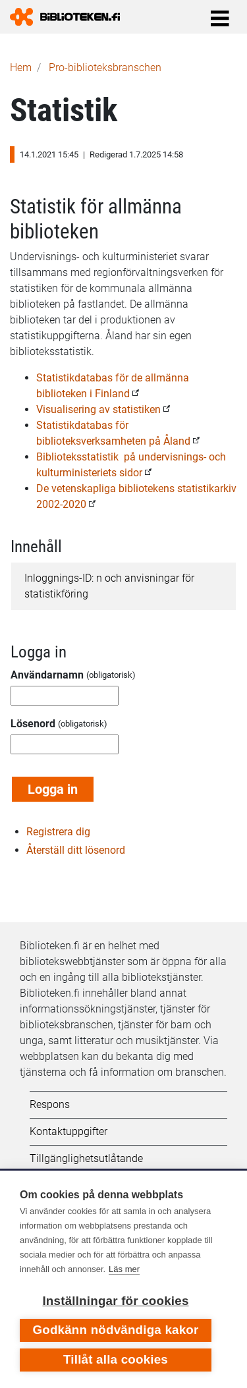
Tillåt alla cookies (115, 1359)
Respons (50, 1104)
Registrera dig (58, 831)
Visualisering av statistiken (98, 409)
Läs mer (124, 1269)
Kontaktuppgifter (68, 1131)
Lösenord (33, 723)
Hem (21, 67)
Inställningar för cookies (115, 1301)
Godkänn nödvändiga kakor (115, 1330)
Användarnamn (47, 675)
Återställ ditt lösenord (75, 850)
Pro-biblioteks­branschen (105, 67)
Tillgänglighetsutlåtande (86, 1158)
